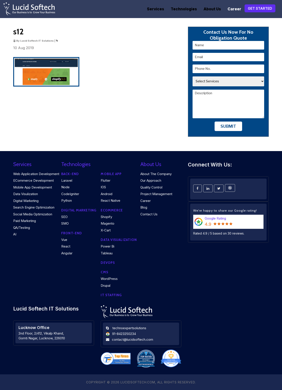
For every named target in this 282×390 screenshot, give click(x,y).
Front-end (71, 233)
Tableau (107, 253)
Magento (107, 223)
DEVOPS (108, 263)
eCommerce (112, 210)
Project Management (156, 194)
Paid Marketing (24, 221)
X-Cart (106, 230)
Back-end (70, 174)
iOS (103, 187)
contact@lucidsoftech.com (132, 339)
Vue (64, 240)
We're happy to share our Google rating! (225, 211)
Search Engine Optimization (33, 207)
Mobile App (111, 174)
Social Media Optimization (32, 214)
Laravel (66, 180)
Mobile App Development (32, 187)
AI (14, 234)
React (65, 246)
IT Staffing (111, 295)
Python (66, 200)
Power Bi (107, 246)
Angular (66, 253)
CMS (104, 272)
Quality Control (151, 187)
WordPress (109, 279)
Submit (228, 126)
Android (106, 194)
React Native (110, 200)
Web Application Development (36, 174)
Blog (143, 207)
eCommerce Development (33, 180)
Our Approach (150, 180)
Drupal (105, 285)
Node (65, 187)
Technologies (184, 9)
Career (234, 9)
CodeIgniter (70, 194)
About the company (156, 174)
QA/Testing (21, 227)
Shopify (106, 217)
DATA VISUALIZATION (119, 240)
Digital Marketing (26, 201)
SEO (64, 217)
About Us (212, 9)
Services (155, 9)
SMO (65, 223)
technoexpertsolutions (129, 328)
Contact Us (149, 214)
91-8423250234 (124, 334)
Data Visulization (25, 194)
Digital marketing (79, 210)
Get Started (260, 8)
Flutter (105, 180)
